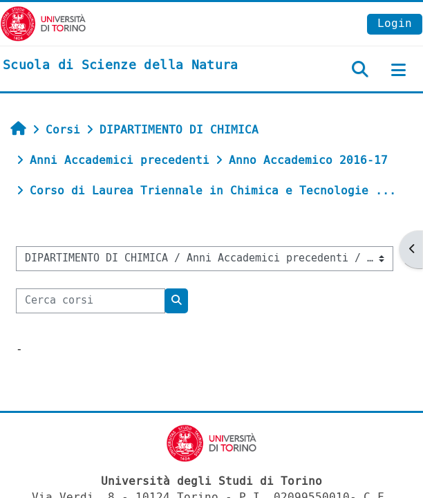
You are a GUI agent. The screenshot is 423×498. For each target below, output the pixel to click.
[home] (120, 65)
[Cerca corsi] (90, 300)
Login (394, 23)
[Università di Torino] (43, 23)
